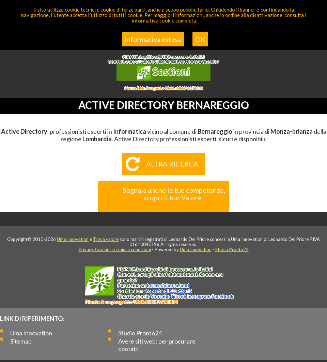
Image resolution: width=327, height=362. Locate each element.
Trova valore (106, 239)
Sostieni (163, 72)
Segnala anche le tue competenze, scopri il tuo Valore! (174, 194)
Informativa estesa (153, 39)
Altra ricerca (172, 164)
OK (200, 39)
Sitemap (21, 341)
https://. (168, 285)
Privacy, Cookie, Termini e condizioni (115, 249)
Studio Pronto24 (232, 249)
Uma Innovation (73, 239)
